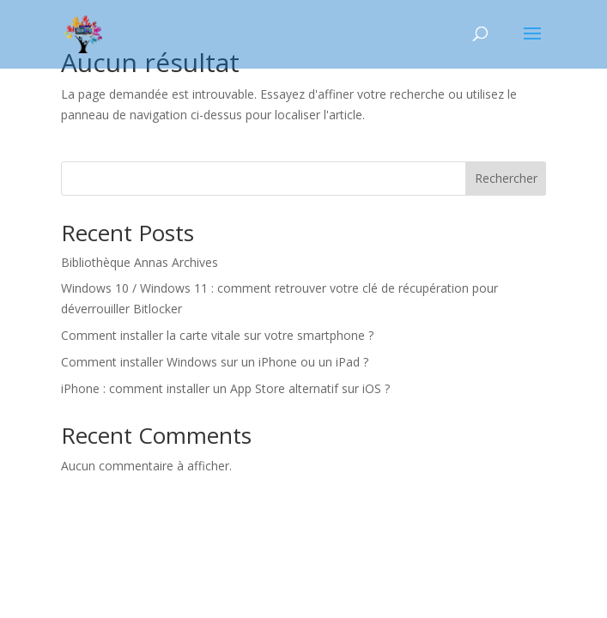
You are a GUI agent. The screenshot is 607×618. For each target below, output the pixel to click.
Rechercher (506, 178)
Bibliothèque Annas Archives (139, 262)
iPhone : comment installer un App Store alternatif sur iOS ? (225, 388)
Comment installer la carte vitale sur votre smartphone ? (217, 335)
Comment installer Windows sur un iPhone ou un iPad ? (214, 362)
